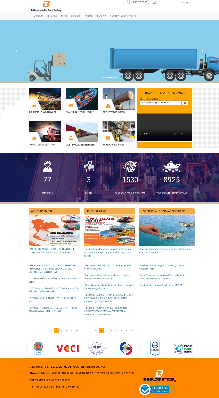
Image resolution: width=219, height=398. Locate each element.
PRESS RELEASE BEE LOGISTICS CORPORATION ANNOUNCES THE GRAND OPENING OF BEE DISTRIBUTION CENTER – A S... (52, 268)
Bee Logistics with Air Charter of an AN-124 (160, 285)
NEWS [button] (64, 16)
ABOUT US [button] (38, 16)
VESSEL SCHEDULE (130, 16)
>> (77, 331)
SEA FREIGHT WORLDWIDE (80, 112)
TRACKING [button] (101, 16)
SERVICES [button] (52, 16)
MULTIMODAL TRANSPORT (80, 144)
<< (51, 331)
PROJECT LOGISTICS (114, 112)
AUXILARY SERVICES (114, 144)
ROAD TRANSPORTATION (42, 144)
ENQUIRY (114, 16)
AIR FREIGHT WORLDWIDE (42, 112)
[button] (16, 50)
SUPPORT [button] (76, 16)
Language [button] (185, 2)
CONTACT (89, 16)
